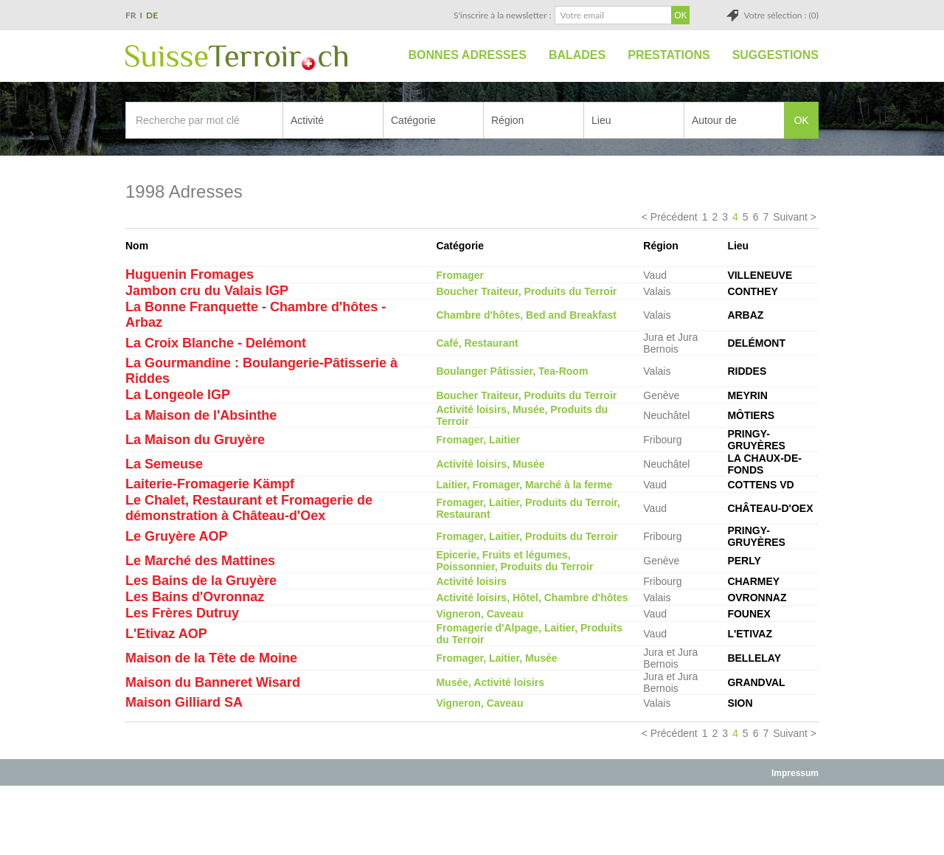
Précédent (674, 217)
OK (801, 120)
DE (152, 15)
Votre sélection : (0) (781, 15)
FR (130, 15)
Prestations (668, 55)
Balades (577, 55)
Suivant (790, 217)
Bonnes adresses (468, 55)
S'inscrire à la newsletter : (503, 15)
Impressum (795, 773)
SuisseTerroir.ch (236, 57)
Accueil (381, 55)
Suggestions (775, 55)
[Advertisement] (472, 819)
